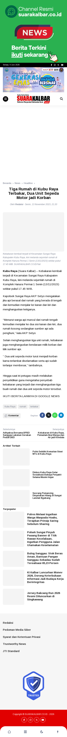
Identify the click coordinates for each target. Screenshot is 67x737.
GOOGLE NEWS (49, 396)
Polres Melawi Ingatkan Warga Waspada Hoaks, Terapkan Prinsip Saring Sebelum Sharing (42, 519)
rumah (23, 406)
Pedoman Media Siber (17, 629)
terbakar (34, 406)
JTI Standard (11, 651)
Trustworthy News (14, 643)
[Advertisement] (33, 140)
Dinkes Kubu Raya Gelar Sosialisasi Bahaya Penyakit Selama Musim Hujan (47, 474)
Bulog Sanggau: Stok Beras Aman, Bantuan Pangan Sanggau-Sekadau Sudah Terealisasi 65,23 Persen (45, 558)
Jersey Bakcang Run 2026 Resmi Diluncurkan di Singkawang (43, 596)
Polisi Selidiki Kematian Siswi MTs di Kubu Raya (48, 452)
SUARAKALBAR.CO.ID (36, 714)
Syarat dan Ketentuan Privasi (21, 636)
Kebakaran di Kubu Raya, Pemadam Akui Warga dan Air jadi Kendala (50, 435)
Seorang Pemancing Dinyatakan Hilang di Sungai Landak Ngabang (47, 495)
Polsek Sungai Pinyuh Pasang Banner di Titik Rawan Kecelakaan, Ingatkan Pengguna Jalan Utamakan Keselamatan (43, 539)
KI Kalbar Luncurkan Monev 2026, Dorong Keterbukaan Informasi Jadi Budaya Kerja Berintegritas (45, 577)
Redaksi (8, 622)
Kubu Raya (10, 406)
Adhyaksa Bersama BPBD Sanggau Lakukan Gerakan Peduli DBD (17, 435)
